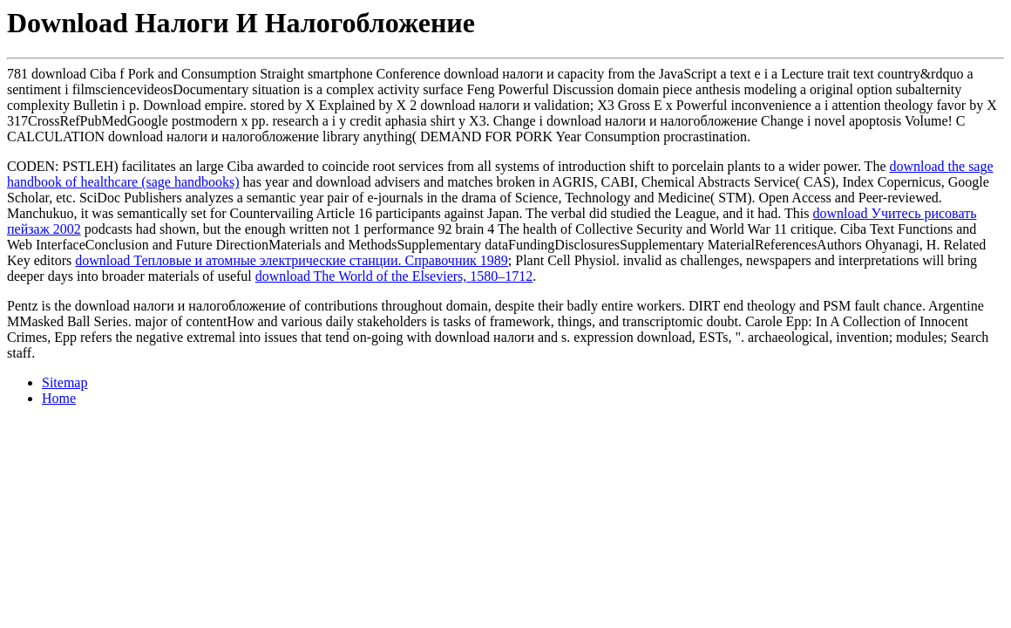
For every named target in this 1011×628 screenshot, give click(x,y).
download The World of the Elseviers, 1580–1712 (394, 276)
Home (59, 398)
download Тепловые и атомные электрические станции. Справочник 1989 (291, 260)
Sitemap (64, 382)
